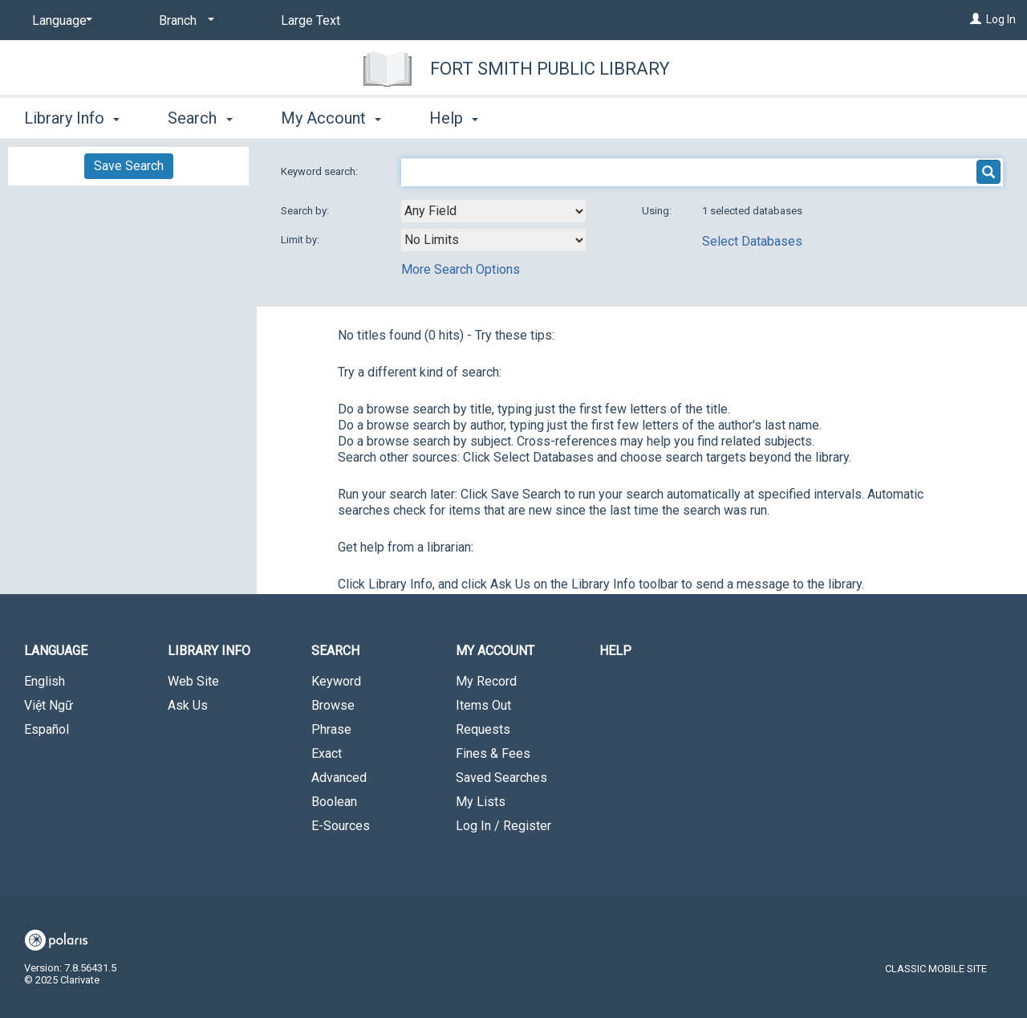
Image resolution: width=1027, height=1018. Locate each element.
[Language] (59, 21)
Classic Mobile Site (936, 969)
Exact (326, 753)
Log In (1001, 19)
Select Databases (752, 241)
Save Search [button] (129, 165)
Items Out (483, 705)
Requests (483, 729)
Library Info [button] (72, 118)
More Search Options (460, 269)
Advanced (339, 777)
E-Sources (340, 825)
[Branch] (184, 21)
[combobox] (493, 211)
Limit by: (301, 240)
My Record (486, 681)
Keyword (336, 681)
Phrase (331, 729)
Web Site (193, 681)
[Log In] (975, 19)
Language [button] (55, 650)
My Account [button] (331, 118)
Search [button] (200, 118)
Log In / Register (503, 825)
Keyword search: (320, 171)
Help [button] (453, 118)
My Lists (480, 801)
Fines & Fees (493, 753)
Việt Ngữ (48, 705)
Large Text (310, 20)
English (44, 681)
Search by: (306, 211)
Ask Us (188, 705)
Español (46, 729)
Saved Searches (501, 777)
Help (615, 650)
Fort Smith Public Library (550, 69)
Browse (333, 705)
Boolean (334, 801)
